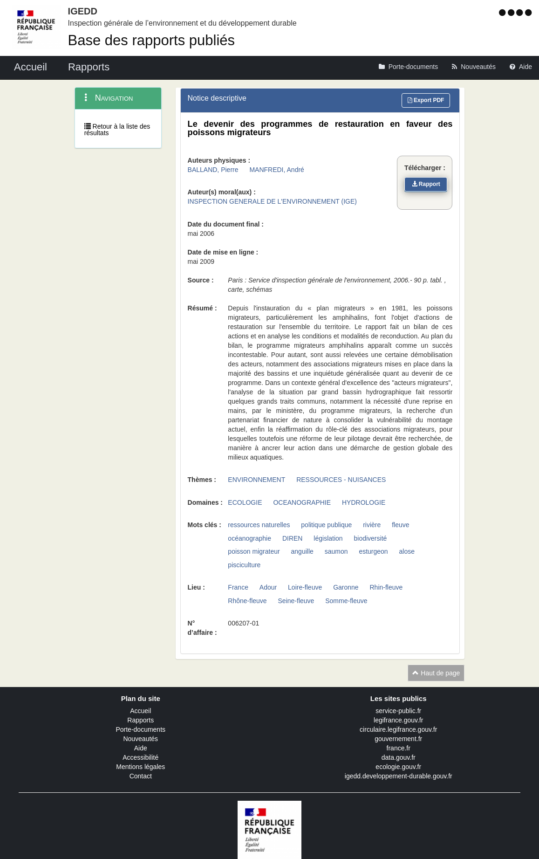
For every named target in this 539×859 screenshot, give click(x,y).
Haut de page (436, 673)
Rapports (140, 720)
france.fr (398, 748)
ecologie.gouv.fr (398, 766)
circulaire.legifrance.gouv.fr (398, 729)
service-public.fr (398, 711)
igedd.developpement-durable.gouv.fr (398, 776)
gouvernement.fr (398, 738)
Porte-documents (140, 729)
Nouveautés (140, 738)
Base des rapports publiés (151, 40)
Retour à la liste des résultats (117, 130)
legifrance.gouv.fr (398, 720)
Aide (140, 748)
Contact (141, 776)
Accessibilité (140, 757)
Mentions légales (140, 766)
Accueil (140, 711)
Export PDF (426, 100)
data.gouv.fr (399, 757)
